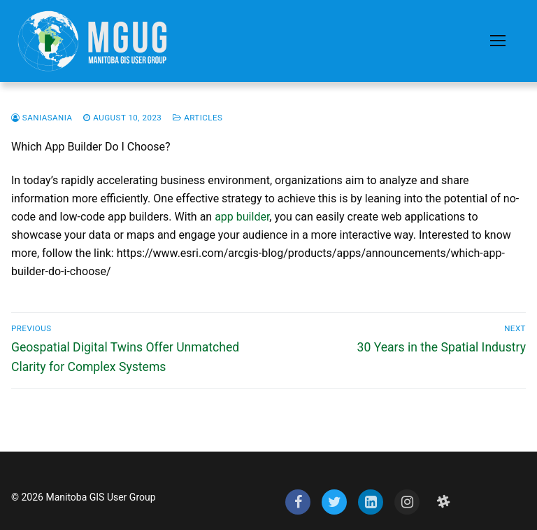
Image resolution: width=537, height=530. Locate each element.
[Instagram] (407, 502)
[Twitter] (334, 502)
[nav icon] (497, 41)
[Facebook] (297, 502)
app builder (242, 216)
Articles (197, 118)
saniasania (41, 118)
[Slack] (443, 502)
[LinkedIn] (370, 502)
